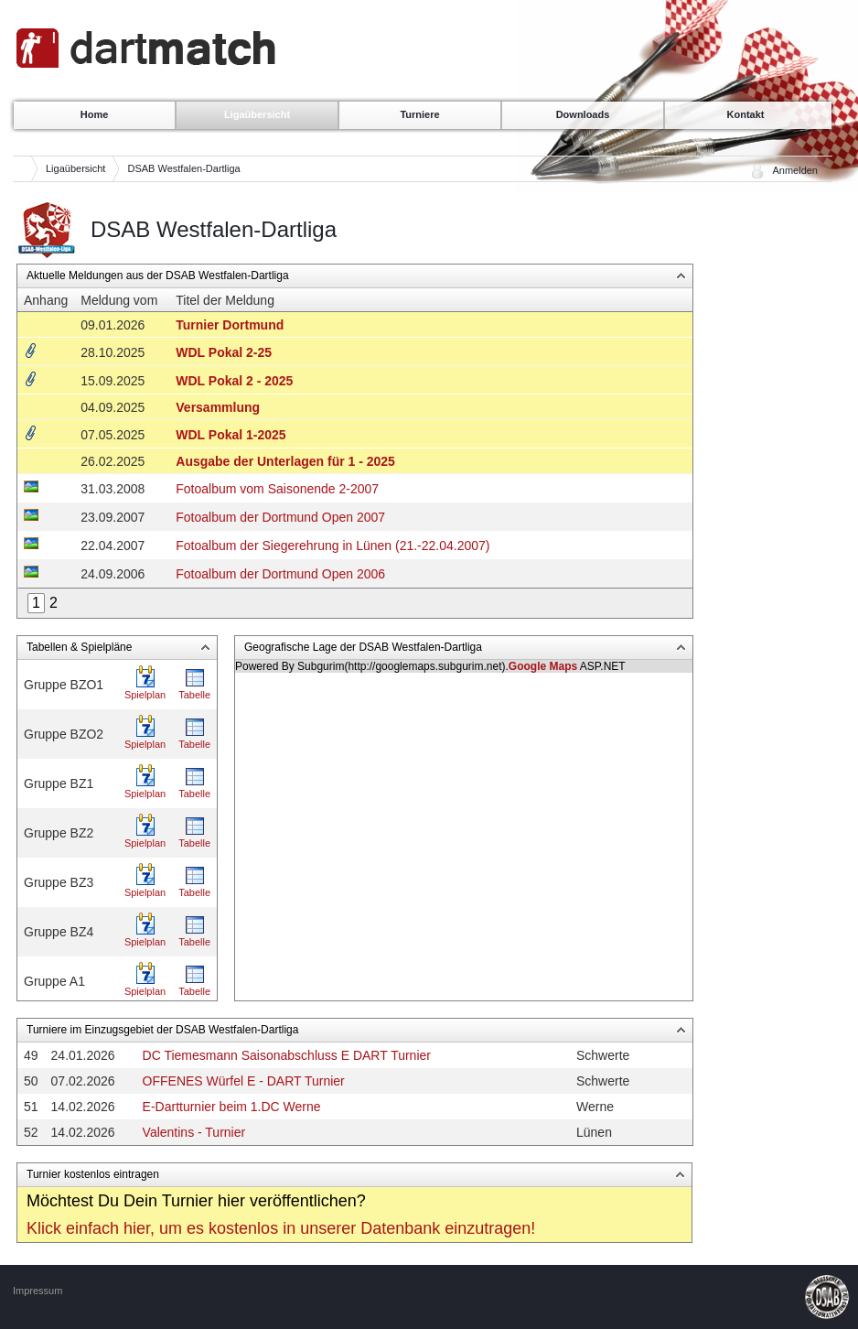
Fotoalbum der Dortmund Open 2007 (280, 517)
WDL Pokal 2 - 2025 (234, 380)
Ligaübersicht (257, 114)
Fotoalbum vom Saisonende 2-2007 (277, 488)
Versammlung (218, 407)
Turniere (419, 114)
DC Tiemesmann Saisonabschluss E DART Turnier (287, 1055)
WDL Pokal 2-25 (224, 352)
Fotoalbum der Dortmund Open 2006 (280, 574)
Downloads (583, 114)
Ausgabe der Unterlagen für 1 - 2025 (285, 461)
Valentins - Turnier (194, 1132)
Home (94, 114)
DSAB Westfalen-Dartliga (183, 168)
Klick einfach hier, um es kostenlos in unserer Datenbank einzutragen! (281, 1228)
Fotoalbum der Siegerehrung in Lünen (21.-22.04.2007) (332, 545)
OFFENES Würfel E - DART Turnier (244, 1081)
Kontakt (746, 114)
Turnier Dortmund (230, 325)
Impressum (37, 1290)
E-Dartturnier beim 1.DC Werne (232, 1106)
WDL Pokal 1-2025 (230, 434)
